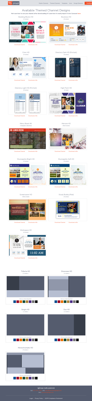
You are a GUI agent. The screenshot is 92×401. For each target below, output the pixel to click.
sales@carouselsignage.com (53, 390)
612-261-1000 (37, 390)
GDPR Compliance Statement (54, 398)
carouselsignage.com (47, 392)
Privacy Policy (39, 398)
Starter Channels (43, 3)
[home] (15, 3)
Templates (64, 3)
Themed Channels (55, 3)
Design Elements (78, 3)
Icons (70, 3)
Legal (31, 398)
